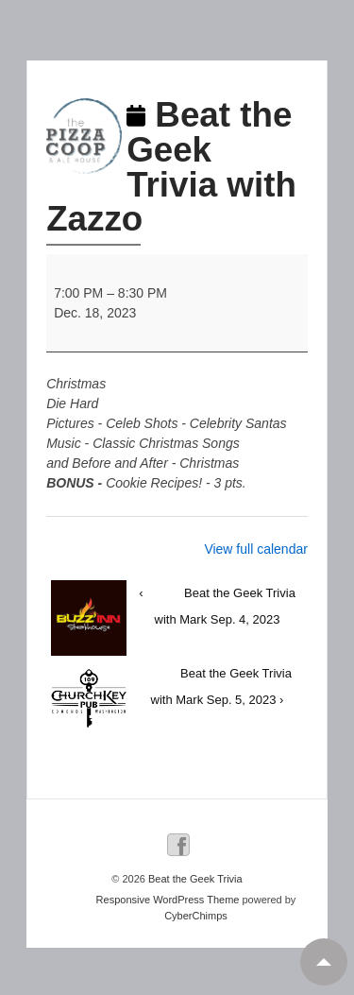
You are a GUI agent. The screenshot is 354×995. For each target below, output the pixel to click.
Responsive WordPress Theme (168, 899)
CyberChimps (196, 915)
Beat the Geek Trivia (194, 878)
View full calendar (255, 549)
